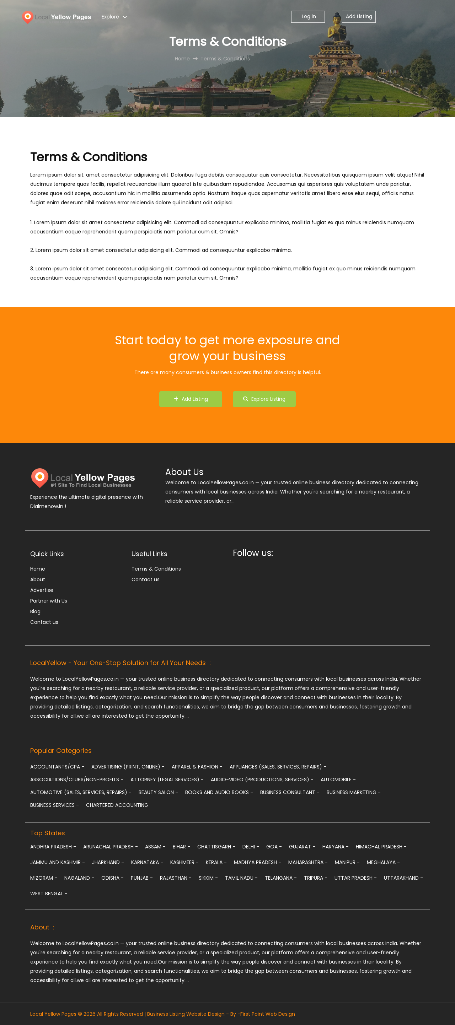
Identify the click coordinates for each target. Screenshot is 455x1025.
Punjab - (142, 877)
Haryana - (335, 846)
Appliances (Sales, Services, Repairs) (278, 766)
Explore (110, 16)
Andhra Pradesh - (53, 846)
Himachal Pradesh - (381, 846)
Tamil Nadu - (241, 877)
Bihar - (181, 846)
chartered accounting (117, 805)
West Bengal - (48, 893)
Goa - (274, 846)
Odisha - (112, 877)
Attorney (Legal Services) (167, 779)
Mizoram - (43, 877)
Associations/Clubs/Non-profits (76, 779)
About (37, 579)
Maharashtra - (308, 862)
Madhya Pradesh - (257, 862)
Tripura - (315, 877)
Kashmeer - (184, 862)
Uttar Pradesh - (355, 877)
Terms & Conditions (156, 568)
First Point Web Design (267, 1014)
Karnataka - (147, 862)
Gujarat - (302, 846)
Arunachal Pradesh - (110, 846)
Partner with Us (48, 600)
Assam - (155, 846)
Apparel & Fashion (197, 766)
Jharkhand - (108, 862)
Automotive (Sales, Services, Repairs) (81, 792)
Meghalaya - (383, 862)
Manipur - (347, 862)
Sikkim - (208, 877)
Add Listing (359, 16)
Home (37, 568)
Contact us (44, 622)
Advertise (41, 590)
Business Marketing (354, 792)
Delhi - (250, 846)
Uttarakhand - (403, 877)
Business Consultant (290, 792)
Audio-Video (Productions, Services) (262, 779)
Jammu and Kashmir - (57, 862)
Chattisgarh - (216, 846)
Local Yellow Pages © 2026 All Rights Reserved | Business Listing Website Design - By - (135, 1014)
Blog (35, 611)
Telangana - (281, 877)
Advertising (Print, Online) (128, 766)
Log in (308, 16)
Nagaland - (79, 877)
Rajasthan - (176, 877)
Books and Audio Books (219, 792)
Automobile (338, 779)
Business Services (54, 805)
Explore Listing (264, 399)
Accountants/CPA (57, 766)
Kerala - (216, 862)
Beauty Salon (158, 792)
